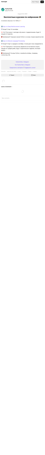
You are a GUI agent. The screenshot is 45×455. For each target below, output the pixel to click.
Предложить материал (16, 67)
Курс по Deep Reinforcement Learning (14, 26)
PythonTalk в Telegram (22, 62)
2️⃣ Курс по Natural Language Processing (13, 41)
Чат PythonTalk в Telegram (22, 64)
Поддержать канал (29, 67)
